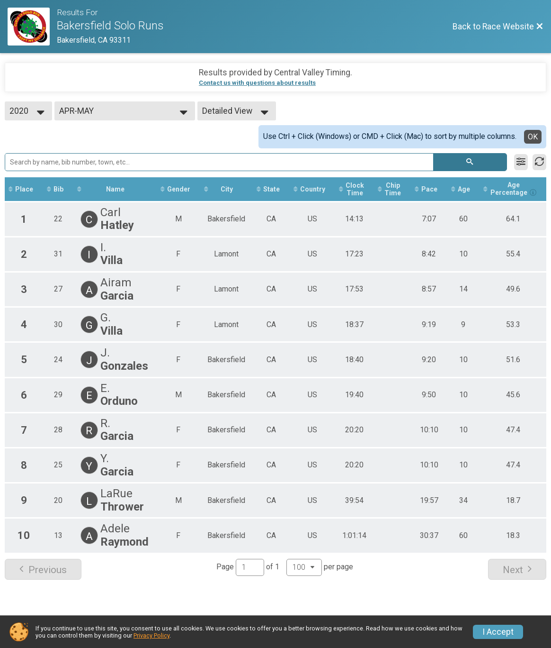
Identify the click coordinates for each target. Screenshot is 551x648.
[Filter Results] (521, 162)
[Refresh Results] (539, 162)
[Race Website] (32, 27)
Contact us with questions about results (257, 82)
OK (533, 136)
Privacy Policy (151, 635)
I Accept (498, 632)
